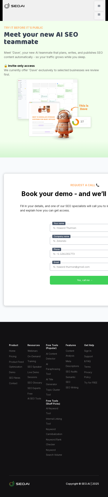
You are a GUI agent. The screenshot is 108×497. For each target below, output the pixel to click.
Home (12, 350)
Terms (87, 366)
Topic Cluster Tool (53, 392)
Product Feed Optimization (16, 364)
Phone (57, 249)
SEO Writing (72, 387)
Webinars (33, 350)
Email (56, 262)
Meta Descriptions (72, 363)
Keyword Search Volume (54, 452)
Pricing (12, 356)
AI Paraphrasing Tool (53, 369)
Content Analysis (70, 353)
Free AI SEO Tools (34, 396)
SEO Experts (34, 388)
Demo (12, 372)
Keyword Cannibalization (54, 431)
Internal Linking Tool (54, 421)
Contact (13, 383)
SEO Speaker (35, 366)
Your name (59, 223)
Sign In (87, 350)
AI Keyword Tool (52, 411)
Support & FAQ (88, 359)
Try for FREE (90, 382)
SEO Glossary (35, 382)
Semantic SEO (70, 379)
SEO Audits (71, 371)
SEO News (14, 377)
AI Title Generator (51, 382)
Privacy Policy (88, 374)
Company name (61, 236)
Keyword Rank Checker (53, 442)
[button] (99, 14)
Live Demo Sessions (33, 374)
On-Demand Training (34, 359)
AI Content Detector (51, 356)
